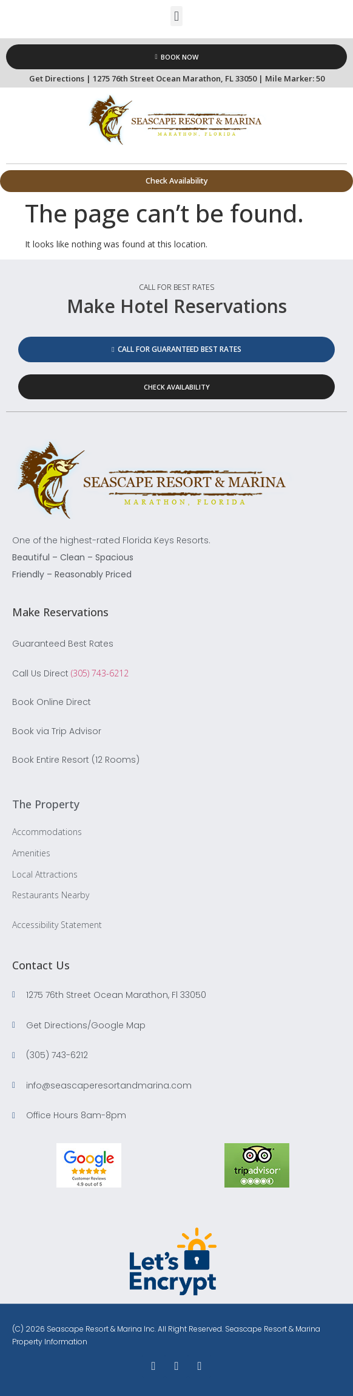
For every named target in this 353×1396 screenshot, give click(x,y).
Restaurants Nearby (50, 895)
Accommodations (47, 831)
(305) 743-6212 (100, 673)
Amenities (31, 853)
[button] (176, 16)
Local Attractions (45, 874)
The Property (45, 804)
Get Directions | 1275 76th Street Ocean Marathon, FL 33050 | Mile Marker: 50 (176, 78)
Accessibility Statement (57, 924)
